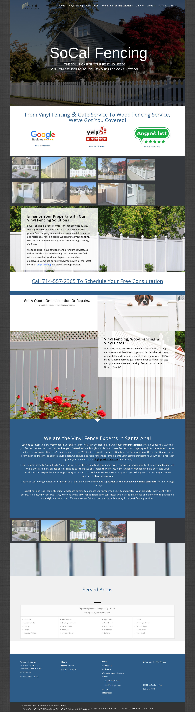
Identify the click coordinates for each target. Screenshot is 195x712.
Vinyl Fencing (107, 665)
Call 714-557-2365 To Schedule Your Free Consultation (97, 281)
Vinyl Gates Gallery (112, 681)
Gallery (105, 677)
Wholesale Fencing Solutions (113, 673)
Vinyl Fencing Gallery (113, 685)
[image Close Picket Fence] (26, 169)
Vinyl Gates (106, 669)
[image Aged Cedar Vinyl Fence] (55, 194)
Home (104, 661)
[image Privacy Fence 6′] (55, 169)
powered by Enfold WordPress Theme (53, 705)
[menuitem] (62, 5)
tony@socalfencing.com (29, 676)
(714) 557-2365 (25, 672)
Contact (105, 689)
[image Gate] (26, 194)
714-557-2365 (107, 693)
